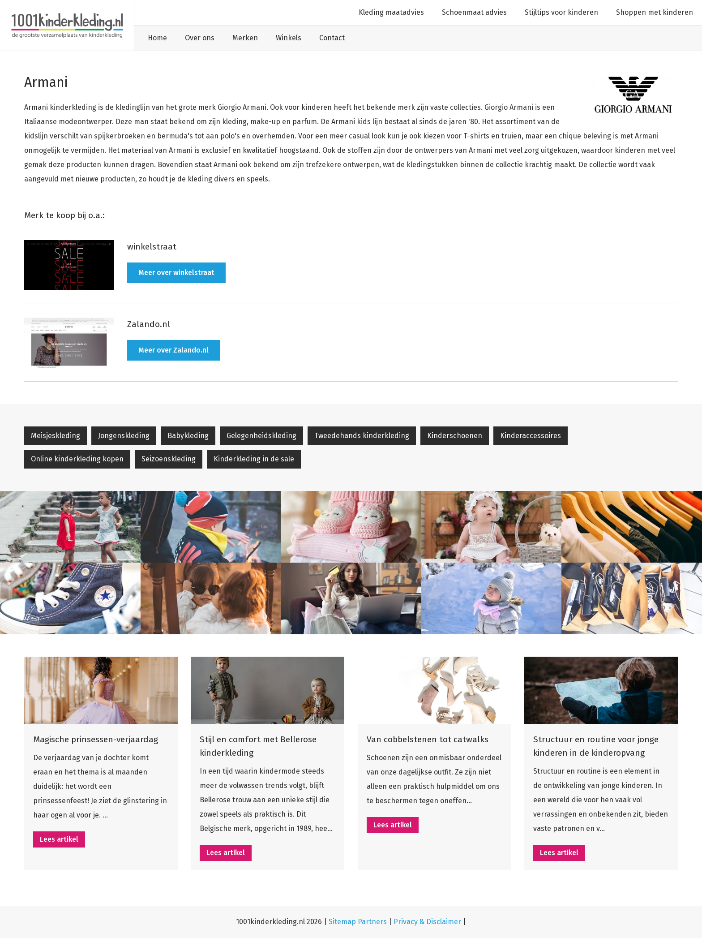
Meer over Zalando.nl (173, 350)
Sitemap (342, 921)
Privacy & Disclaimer (428, 921)
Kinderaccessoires (530, 435)
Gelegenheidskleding (261, 435)
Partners (372, 921)
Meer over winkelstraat (176, 272)
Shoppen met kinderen (654, 12)
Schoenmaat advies (474, 12)
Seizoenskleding (168, 459)
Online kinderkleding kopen (77, 459)
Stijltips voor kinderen (561, 12)
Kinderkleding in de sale (254, 459)
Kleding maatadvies (391, 12)
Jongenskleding (124, 435)
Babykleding (188, 435)
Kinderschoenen (454, 435)
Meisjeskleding (55, 435)
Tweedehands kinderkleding (361, 435)
